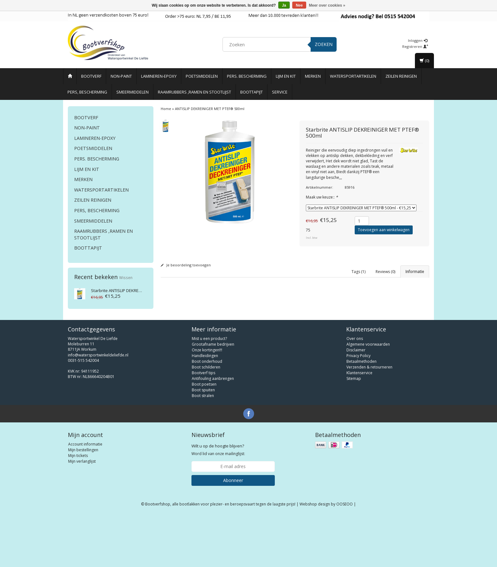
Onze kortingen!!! (207, 401)
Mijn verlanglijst (82, 512)
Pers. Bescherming (247, 76)
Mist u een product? (209, 389)
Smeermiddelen (132, 92)
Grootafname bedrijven (213, 395)
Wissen (125, 277)
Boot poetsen (204, 435)
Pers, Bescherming (87, 92)
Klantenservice (359, 424)
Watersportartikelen (353, 76)
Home (166, 108)
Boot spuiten (203, 441)
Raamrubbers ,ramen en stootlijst (194, 92)
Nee (299, 5)
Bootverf (91, 76)
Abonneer (233, 531)
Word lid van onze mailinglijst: (218, 500)
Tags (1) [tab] (358, 271)
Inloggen (417, 40)
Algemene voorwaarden (368, 395)
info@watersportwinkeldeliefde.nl (98, 405)
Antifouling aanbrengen (213, 429)
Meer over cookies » (327, 5)
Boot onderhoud (207, 412)
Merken (313, 76)
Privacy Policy (358, 406)
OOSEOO (344, 555)
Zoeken (323, 44)
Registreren (415, 46)
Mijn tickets (78, 506)
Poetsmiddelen (202, 76)
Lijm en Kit (286, 76)
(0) (424, 60)
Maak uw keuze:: (322, 197)
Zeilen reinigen (401, 76)
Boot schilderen (206, 418)
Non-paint (121, 76)
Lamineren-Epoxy (159, 76)
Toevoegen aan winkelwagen (384, 229)
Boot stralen (203, 446)
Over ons (354, 389)
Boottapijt (251, 92)
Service (279, 92)
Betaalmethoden (361, 412)
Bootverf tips (203, 424)
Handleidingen (205, 406)
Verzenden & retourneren (369, 418)
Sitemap (353, 429)
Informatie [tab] (414, 271)
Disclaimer (355, 401)
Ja (284, 5)
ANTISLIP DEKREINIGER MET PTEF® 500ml (138, 290)
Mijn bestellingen (83, 501)
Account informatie (85, 495)
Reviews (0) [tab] (385, 271)
